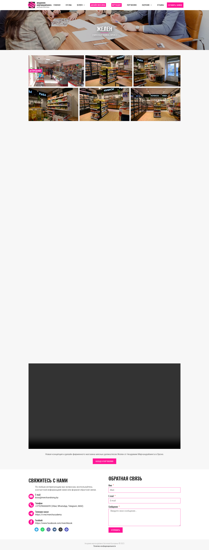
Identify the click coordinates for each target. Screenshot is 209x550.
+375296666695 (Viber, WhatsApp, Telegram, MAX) (59, 506)
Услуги (80, 4)
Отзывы (160, 4)
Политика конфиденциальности (104, 546)
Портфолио (132, 4)
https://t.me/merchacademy (48, 514)
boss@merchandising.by (46, 497)
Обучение (146, 4)
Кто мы (69, 4)
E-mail (111, 496)
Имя (110, 485)
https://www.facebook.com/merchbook (53, 523)
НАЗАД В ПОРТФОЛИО (104, 461)
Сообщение (113, 506)
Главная (56, 4)
